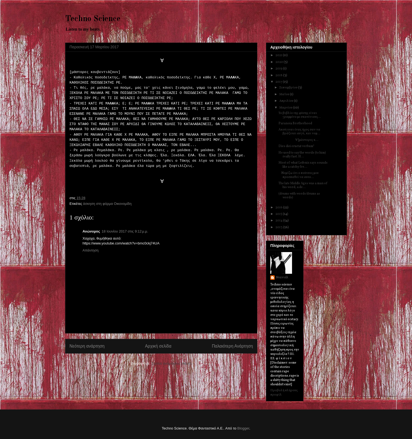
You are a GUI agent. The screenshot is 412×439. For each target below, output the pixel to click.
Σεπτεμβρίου (288, 87)
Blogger (243, 428)
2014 (279, 220)
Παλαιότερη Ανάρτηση (232, 346)
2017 (279, 82)
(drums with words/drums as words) (299, 196)
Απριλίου (286, 101)
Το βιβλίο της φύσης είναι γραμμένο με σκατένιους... (299, 115)
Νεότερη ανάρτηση (86, 346)
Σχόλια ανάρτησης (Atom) (172, 363)
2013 (279, 227)
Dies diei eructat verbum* (296, 146)
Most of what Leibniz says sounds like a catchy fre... (303, 165)
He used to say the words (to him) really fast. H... (302, 155)
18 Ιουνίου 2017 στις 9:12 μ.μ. (125, 231)
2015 (279, 214)
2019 (279, 68)
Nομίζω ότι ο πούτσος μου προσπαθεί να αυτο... (298, 175)
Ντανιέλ (282, 277)
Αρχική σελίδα (158, 346)
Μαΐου (284, 94)
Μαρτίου (286, 108)
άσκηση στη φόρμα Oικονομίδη (107, 204)
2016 (279, 207)
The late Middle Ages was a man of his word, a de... (303, 185)
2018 (279, 75)
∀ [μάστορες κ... (298, 140)
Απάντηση (91, 250)
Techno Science (93, 19)
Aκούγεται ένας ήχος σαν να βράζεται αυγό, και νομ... (299, 132)
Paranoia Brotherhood (295, 123)
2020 (279, 62)
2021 (279, 55)
